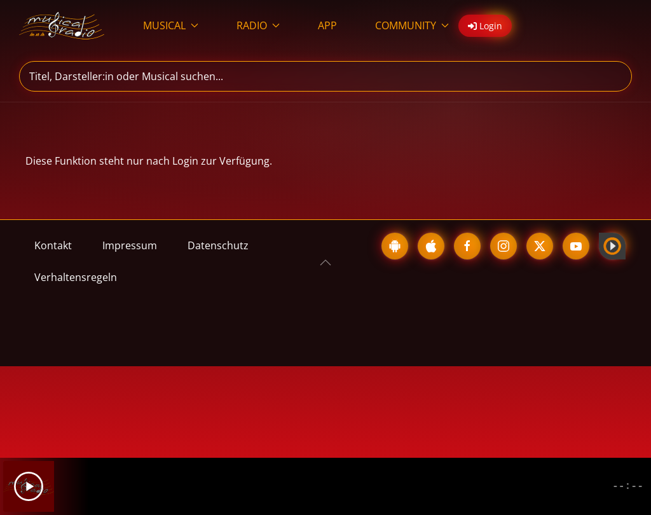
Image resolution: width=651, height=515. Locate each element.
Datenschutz (218, 245)
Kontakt (53, 245)
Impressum (129, 245)
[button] (325, 262)
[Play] (28, 486)
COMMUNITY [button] (412, 25)
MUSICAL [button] (170, 25)
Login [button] (485, 26)
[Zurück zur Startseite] (62, 25)
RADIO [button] (258, 25)
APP (327, 25)
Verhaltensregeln (75, 277)
